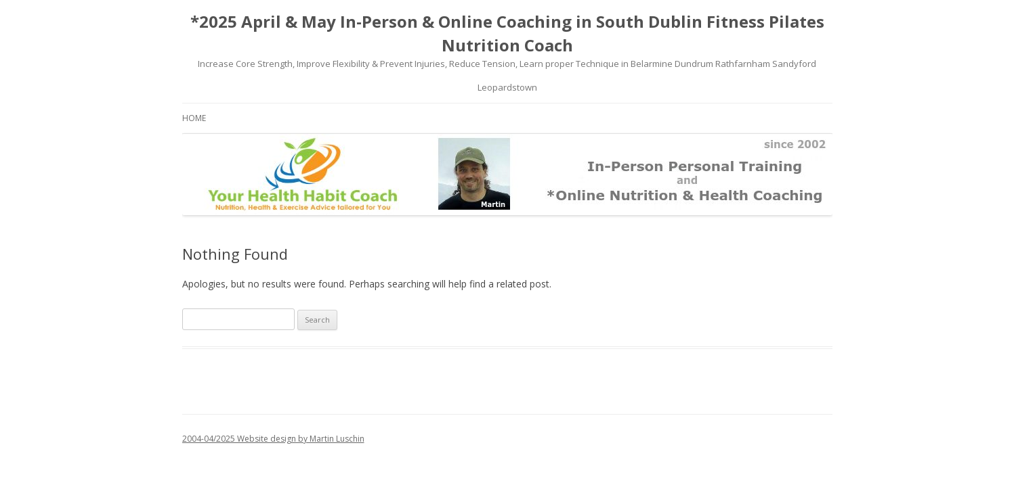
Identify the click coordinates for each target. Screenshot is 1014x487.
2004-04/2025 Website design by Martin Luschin (273, 438)
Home (194, 118)
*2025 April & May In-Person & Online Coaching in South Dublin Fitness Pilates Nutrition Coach (507, 33)
